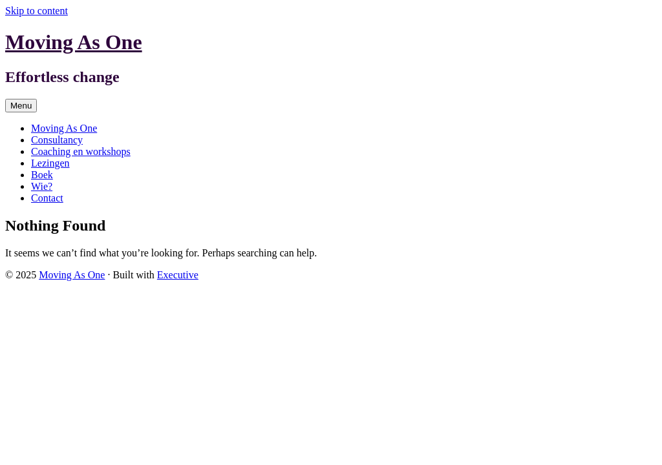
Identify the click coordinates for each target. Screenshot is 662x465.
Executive (177, 274)
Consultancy (57, 139)
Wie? (41, 186)
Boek (42, 174)
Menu (21, 105)
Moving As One (73, 42)
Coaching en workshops (81, 151)
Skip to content (36, 10)
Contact (47, 197)
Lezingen (50, 163)
